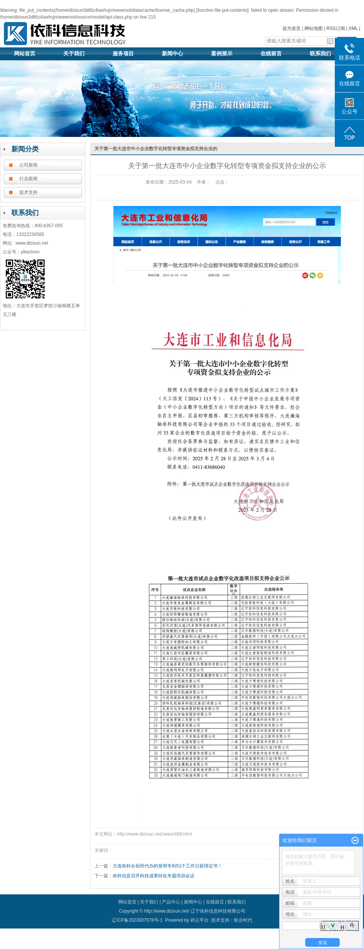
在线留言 (271, 54)
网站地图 (313, 28)
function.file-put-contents (222, 10)
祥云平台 (199, 920)
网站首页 (24, 54)
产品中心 (171, 902)
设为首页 (291, 28)
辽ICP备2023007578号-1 (137, 920)
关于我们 (74, 54)
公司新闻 (28, 165)
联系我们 (320, 54)
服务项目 (123, 54)
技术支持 (28, 192)
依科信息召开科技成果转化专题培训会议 (154, 875)
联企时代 (243, 920)
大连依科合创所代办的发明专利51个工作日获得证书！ (167, 866)
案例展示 (221, 54)
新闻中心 (172, 54)
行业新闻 (28, 178)
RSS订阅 (335, 28)
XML (353, 28)
